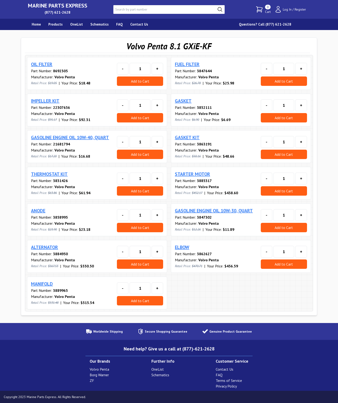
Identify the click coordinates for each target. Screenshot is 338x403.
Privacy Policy (226, 386)
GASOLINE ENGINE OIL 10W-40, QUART (70, 137)
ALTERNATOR (44, 247)
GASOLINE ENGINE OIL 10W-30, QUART (214, 211)
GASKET (183, 101)
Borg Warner (99, 375)
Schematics (160, 375)
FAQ (219, 375)
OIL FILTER (41, 64)
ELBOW (182, 247)
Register (300, 9)
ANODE (38, 211)
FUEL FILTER (187, 64)
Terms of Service (229, 380)
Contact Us (224, 369)
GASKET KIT (187, 137)
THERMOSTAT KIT (49, 174)
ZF (92, 380)
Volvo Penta (99, 369)
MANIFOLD (42, 284)
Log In (287, 9)
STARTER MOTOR (192, 174)
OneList (157, 369)
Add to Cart (140, 81)
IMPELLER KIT (45, 101)
